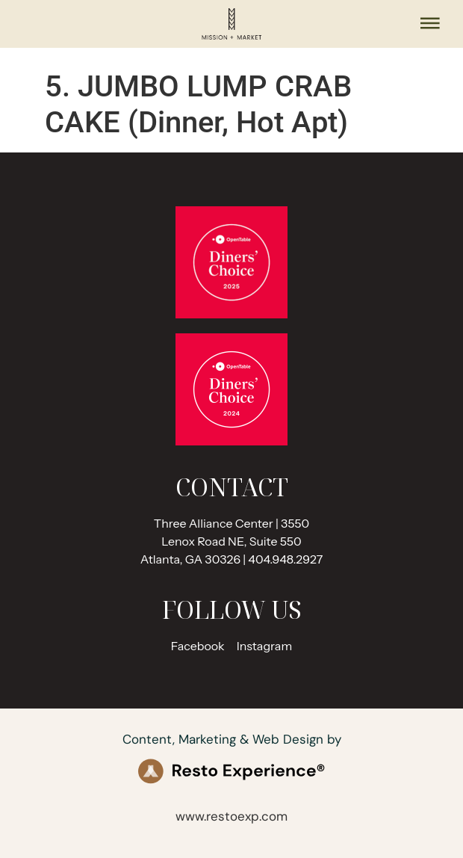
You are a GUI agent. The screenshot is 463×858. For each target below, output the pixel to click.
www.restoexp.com (231, 816)
